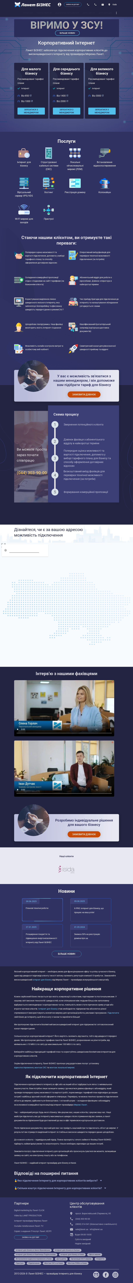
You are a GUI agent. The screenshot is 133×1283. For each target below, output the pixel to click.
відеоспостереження (24, 1067)
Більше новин (67, 33)
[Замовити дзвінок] (84, 394)
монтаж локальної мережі (62, 1067)
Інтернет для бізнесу (42, 980)
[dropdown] (116, 13)
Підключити (113, 1013)
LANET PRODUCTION (32, 1215)
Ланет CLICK (38, 1210)
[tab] (28, 13)
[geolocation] (5, 550)
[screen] (3, 544)
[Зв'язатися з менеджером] (31, 111)
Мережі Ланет (80, 1105)
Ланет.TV (39, 1226)
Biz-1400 (62, 95)
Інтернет (25, 88)
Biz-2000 (62, 101)
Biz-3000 (98, 95)
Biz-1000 (27, 101)
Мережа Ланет (40, 1221)
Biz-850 (26, 95)
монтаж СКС (40, 1067)
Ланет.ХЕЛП (45, 1231)
